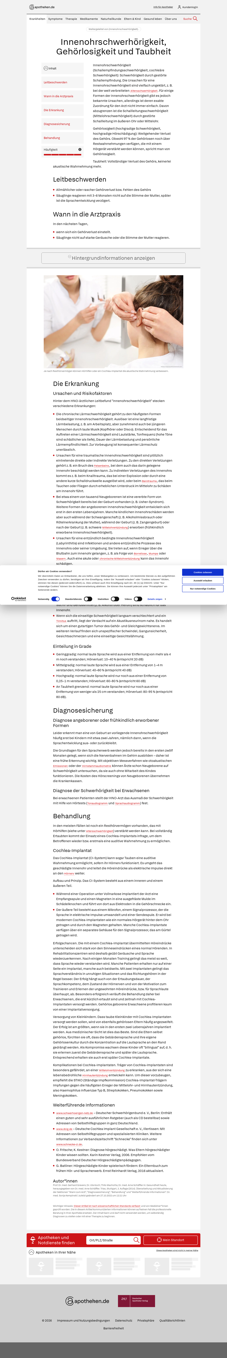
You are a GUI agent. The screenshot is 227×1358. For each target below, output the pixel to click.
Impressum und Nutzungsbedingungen (83, 1336)
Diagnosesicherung (57, 125)
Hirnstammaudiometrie (103, 776)
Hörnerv (70, 889)
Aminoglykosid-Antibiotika (76, 595)
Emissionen (62, 776)
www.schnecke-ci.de (72, 1160)
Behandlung (52, 139)
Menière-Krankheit (95, 605)
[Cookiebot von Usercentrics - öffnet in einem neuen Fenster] (18, 34)
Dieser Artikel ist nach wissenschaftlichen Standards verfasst (107, 1221)
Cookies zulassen (203, 7)
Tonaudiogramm (99, 814)
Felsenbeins (103, 476)
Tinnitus (62, 631)
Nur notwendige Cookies (203, 23)
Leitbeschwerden (55, 83)
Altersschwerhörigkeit (147, 91)
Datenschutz (123, 1336)
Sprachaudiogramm (135, 814)
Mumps (157, 564)
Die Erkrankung (54, 111)
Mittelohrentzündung (118, 538)
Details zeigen (155, 34)
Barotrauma (151, 491)
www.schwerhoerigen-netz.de (78, 1129)
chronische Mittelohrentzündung (126, 569)
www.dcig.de (66, 1145)
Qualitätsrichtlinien (172, 1336)
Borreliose (142, 564)
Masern (62, 569)
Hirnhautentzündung (105, 1091)
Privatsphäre (145, 1336)
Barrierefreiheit (113, 1344)
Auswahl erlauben (203, 15)
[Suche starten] (137, 1256)
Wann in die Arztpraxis (58, 97)
